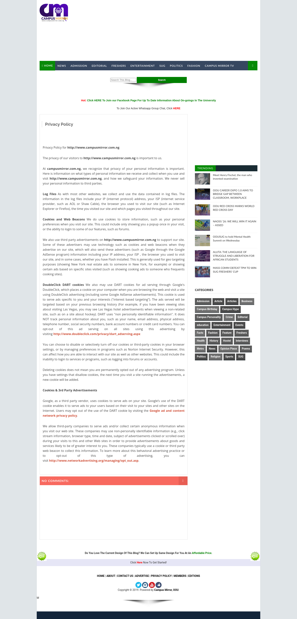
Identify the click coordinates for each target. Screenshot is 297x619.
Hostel (227, 340)
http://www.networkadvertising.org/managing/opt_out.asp (93, 460)
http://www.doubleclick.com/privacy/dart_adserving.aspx (96, 334)
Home (48, 65)
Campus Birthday (207, 309)
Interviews (242, 340)
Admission (78, 65)
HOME (101, 575)
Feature (227, 332)
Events (239, 325)
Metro (200, 348)
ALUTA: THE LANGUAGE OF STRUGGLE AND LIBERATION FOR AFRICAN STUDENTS (233, 255)
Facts (200, 332)
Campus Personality (209, 317)
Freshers (119, 65)
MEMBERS (180, 575)
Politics (176, 65)
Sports (229, 356)
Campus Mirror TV (219, 65)
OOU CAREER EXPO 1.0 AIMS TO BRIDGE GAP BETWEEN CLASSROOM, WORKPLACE (233, 194)
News (61, 65)
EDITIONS (194, 575)
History (213, 340)
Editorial (99, 65)
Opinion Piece (228, 348)
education (203, 325)
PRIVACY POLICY (161, 575)
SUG (162, 65)
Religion (215, 356)
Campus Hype (230, 309)
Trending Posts (205, 169)
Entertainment (143, 65)
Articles (232, 301)
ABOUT (110, 575)
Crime (229, 317)
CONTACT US (125, 575)
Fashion (193, 65)
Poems (246, 348)
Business (247, 301)
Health (201, 340)
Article (218, 301)
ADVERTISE (142, 575)
